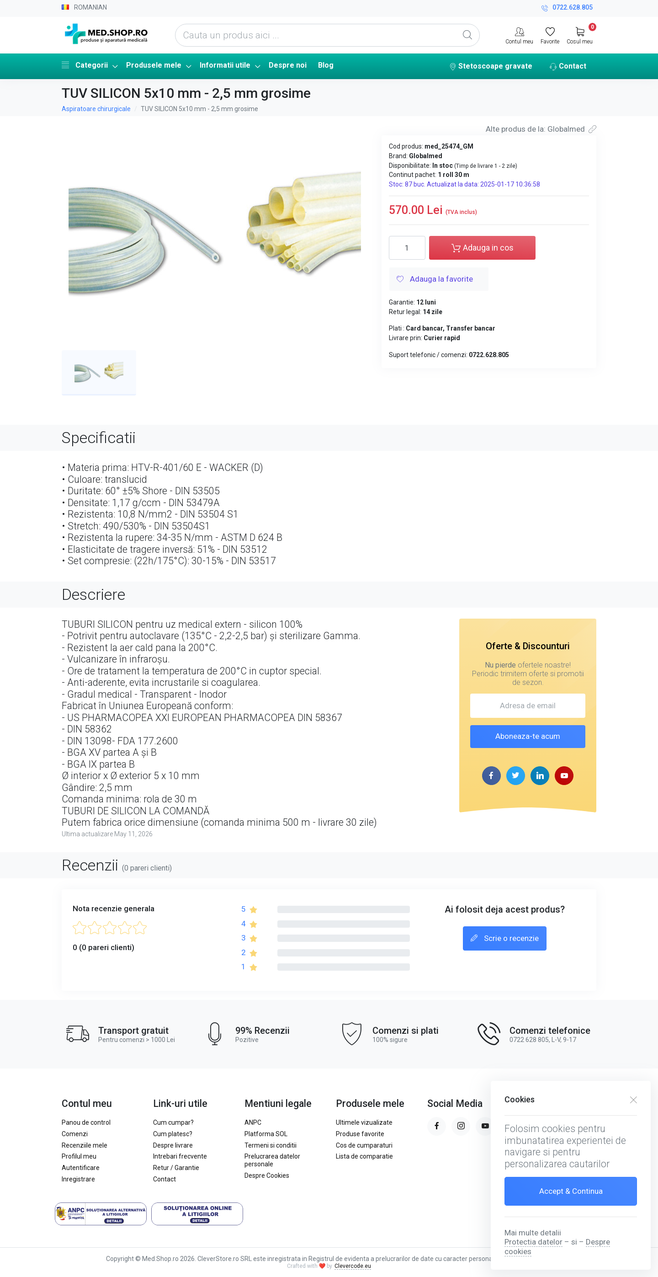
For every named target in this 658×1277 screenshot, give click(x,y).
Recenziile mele (84, 1145)
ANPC (252, 1122)
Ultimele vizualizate (364, 1122)
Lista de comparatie (364, 1156)
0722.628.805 (567, 8)
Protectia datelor (533, 1241)
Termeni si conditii (270, 1145)
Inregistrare (78, 1179)
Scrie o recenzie (505, 938)
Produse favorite (360, 1134)
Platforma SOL (265, 1134)
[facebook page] (491, 775)
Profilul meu (79, 1156)
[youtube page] (564, 775)
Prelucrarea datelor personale (272, 1160)
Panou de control (86, 1122)
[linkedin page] (540, 775)
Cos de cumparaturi (364, 1145)
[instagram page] (460, 1126)
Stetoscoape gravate (490, 66)
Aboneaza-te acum (527, 736)
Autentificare (81, 1167)
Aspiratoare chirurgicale (96, 108)
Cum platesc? (172, 1134)
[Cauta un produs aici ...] (327, 35)
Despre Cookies (266, 1175)
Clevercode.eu (352, 1266)
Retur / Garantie (176, 1167)
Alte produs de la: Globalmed (541, 129)
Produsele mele (153, 65)
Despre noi (288, 65)
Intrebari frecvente (180, 1156)
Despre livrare (173, 1145)
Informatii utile (225, 65)
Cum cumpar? (173, 1122)
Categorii (85, 64)
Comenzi (75, 1134)
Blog (326, 65)
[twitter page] (515, 775)
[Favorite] (550, 35)
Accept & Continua (571, 1191)
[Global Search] (467, 35)
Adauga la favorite (435, 279)
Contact (568, 66)
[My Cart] (580, 35)
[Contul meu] (519, 35)
